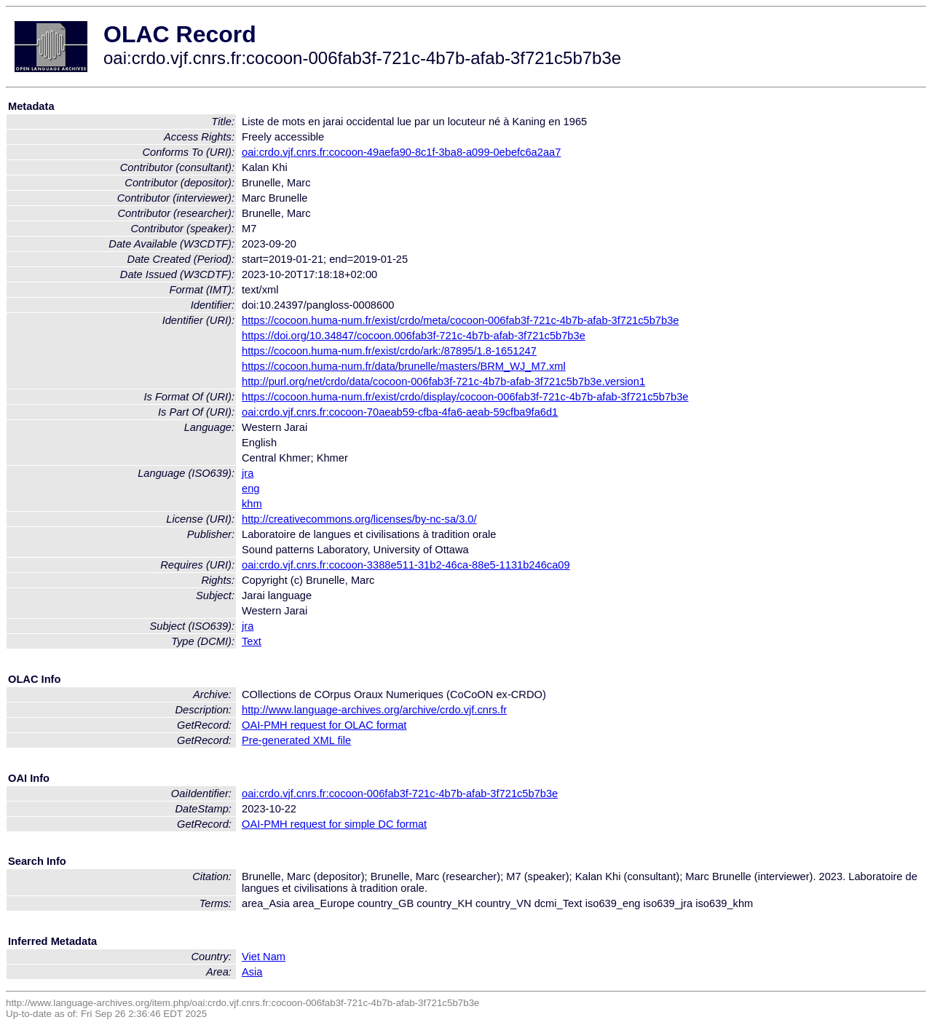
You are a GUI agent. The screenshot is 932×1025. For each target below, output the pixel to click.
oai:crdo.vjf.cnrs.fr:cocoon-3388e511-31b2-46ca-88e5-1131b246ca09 (406, 565)
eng (250, 488)
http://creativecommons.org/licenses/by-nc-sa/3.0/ (359, 519)
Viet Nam (263, 956)
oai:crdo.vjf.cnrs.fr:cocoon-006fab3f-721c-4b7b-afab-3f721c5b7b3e (400, 793)
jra (247, 473)
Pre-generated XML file (296, 740)
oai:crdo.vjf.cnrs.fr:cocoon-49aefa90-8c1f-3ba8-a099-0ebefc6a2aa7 (401, 152)
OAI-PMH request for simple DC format (334, 824)
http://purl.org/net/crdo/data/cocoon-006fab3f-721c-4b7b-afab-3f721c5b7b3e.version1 (443, 381)
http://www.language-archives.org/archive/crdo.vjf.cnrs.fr (374, 710)
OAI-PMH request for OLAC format (324, 725)
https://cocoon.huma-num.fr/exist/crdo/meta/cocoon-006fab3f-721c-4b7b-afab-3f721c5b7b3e (460, 320)
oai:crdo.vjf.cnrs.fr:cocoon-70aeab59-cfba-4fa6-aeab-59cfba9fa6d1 (400, 412)
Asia (252, 972)
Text (251, 641)
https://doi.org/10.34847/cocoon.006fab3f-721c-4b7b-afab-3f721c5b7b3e (413, 335)
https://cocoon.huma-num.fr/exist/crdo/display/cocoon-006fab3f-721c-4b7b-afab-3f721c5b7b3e (465, 397)
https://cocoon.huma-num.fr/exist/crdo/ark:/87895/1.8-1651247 (389, 351)
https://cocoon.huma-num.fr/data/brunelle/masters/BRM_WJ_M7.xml (404, 366)
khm (252, 504)
